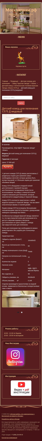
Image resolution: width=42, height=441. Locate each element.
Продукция (14, 81)
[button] (18, 312)
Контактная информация (9, 438)
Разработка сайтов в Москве (10, 419)
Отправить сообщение (21, 27)
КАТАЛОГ (21, 75)
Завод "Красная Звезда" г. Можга (24, 83)
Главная (5, 81)
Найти (21, 103)
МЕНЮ (21, 37)
